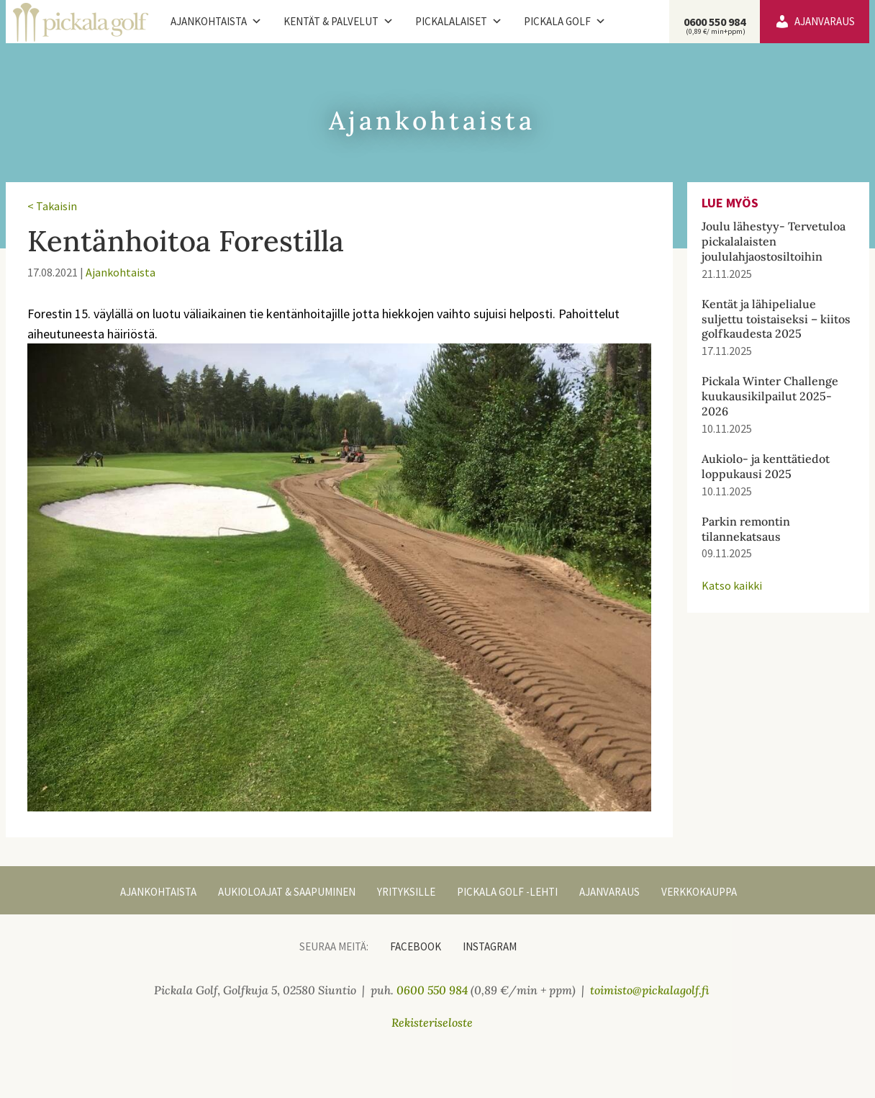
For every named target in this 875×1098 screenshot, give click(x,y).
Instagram (490, 946)
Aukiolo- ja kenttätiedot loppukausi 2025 (766, 466)
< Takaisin (52, 206)
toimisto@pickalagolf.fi (649, 990)
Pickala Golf (565, 21)
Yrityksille (406, 892)
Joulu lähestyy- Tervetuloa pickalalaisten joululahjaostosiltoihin (773, 241)
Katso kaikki (732, 585)
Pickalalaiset (458, 21)
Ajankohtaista (216, 21)
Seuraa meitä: (333, 946)
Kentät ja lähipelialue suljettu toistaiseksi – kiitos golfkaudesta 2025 (776, 319)
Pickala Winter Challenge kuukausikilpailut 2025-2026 (770, 396)
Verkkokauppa (699, 892)
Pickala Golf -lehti (507, 892)
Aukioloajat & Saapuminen (286, 892)
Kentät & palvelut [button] (339, 21)
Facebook (415, 946)
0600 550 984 (714, 25)
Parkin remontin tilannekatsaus (746, 529)
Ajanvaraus (824, 21)
